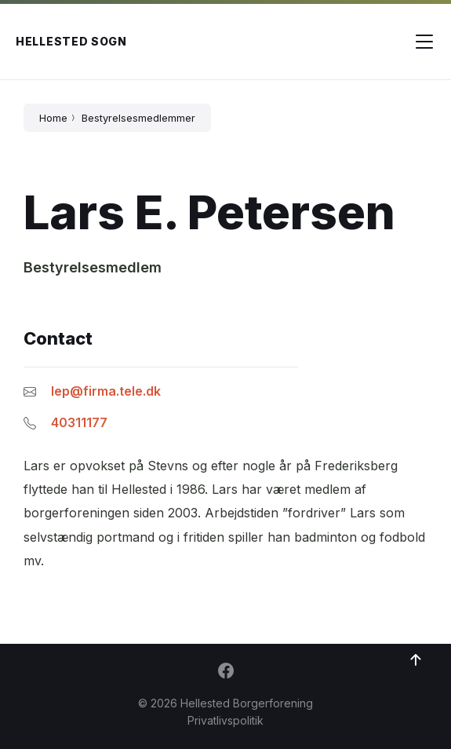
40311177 (79, 422)
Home (53, 117)
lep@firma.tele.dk (106, 391)
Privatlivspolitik (225, 720)
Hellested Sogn (71, 41)
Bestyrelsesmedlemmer (138, 117)
